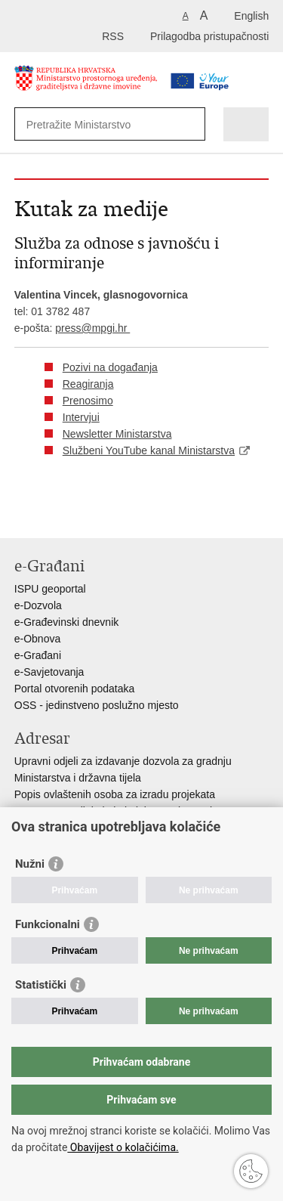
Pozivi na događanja (110, 367)
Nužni (30, 864)
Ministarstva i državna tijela (77, 778)
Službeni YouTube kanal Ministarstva (149, 450)
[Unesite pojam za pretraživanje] (97, 124)
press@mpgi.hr (92, 328)
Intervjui (81, 417)
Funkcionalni (47, 924)
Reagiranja (88, 384)
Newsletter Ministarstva (117, 434)
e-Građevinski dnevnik (66, 622)
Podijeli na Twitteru (87, 514)
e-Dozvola (38, 605)
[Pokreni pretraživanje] (190, 124)
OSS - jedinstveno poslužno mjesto (96, 705)
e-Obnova (37, 639)
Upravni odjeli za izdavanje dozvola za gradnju (123, 761)
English (251, 16)
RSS (113, 36)
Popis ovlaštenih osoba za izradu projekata (114, 794)
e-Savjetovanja (49, 672)
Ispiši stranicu (22, 514)
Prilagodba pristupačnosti (209, 36)
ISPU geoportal (50, 589)
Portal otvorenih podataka (74, 689)
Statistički (40, 985)
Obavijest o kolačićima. (122, 1147)
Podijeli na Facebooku (55, 514)
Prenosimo (88, 401)
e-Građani (37, 655)
